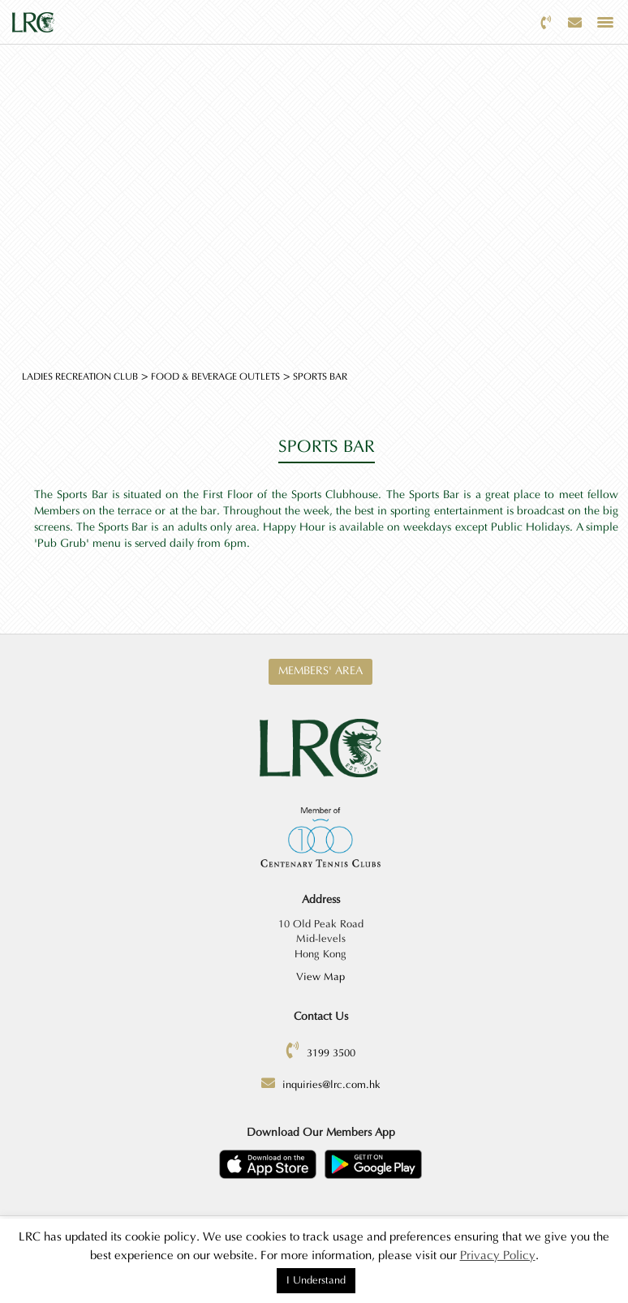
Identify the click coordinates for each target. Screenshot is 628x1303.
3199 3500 (331, 1053)
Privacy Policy (498, 1255)
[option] (314, 182)
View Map (320, 977)
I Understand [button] (316, 1280)
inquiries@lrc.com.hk (331, 1084)
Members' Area (320, 670)
